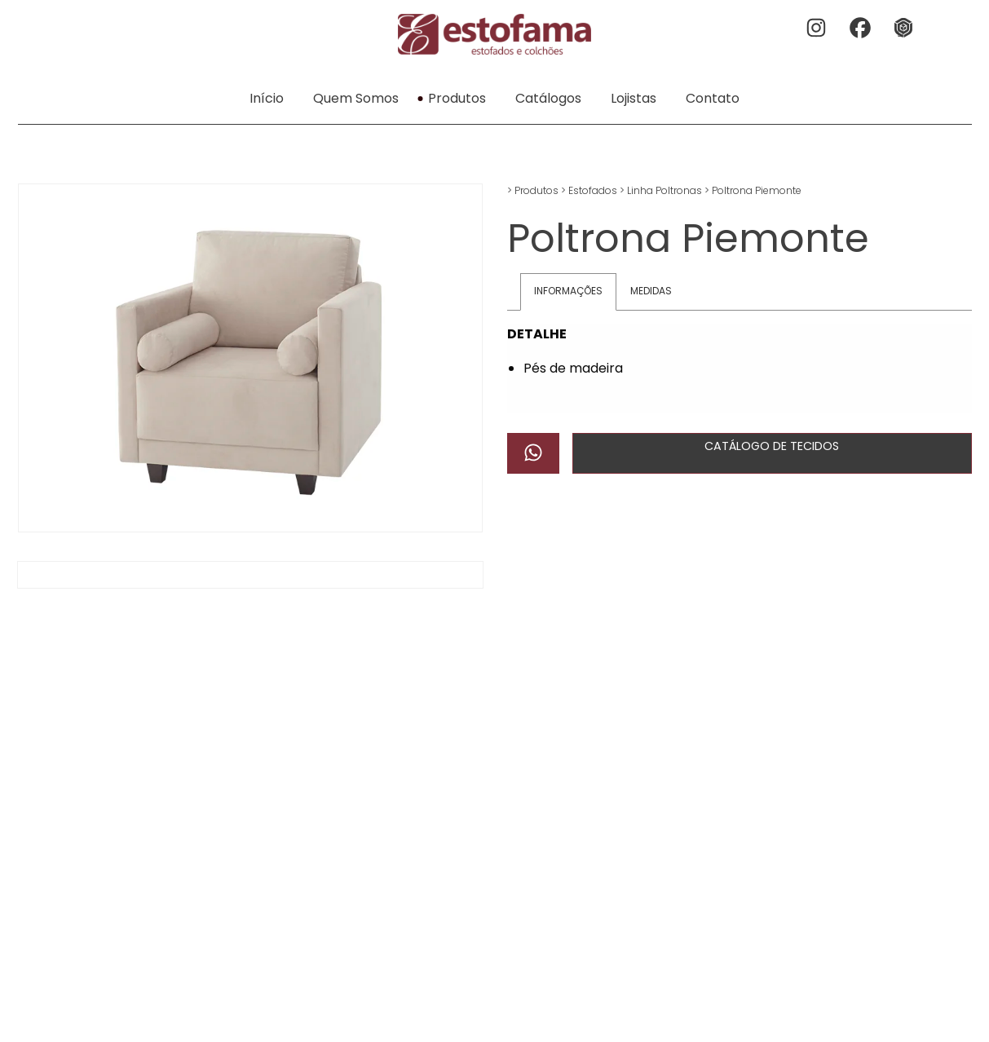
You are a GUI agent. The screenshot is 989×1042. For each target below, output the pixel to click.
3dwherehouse (906, 29)
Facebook (861, 29)
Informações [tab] (568, 291)
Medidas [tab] (651, 291)
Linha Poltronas (664, 190)
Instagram (817, 29)
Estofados (592, 190)
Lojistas (633, 98)
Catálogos (548, 98)
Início (266, 98)
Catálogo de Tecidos (771, 446)
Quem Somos (356, 98)
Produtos (457, 98)
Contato (713, 98)
